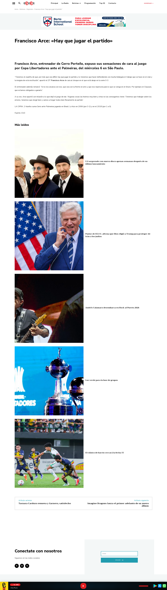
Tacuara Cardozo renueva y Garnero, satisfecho (45, 503)
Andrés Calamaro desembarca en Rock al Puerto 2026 (112, 307)
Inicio (16, 9)
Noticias (22, 9)
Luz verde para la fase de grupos (101, 380)
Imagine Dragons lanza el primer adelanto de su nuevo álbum (118, 505)
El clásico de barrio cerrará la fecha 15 (104, 452)
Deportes (30, 9)
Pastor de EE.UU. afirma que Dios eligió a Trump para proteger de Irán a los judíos (117, 235)
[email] (119, 553)
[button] (19, 3)
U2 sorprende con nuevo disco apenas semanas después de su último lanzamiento (116, 163)
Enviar (119, 560)
